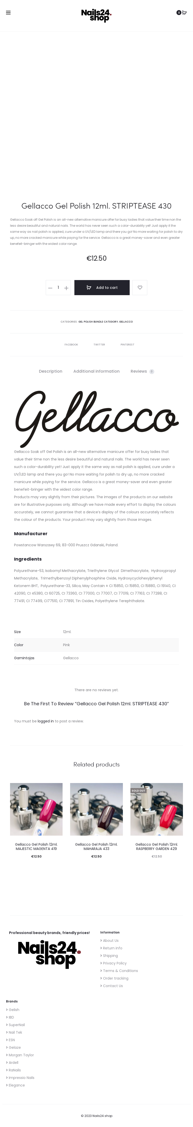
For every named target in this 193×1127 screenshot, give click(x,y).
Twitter (96, 344)
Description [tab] (50, 371)
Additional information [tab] (96, 371)
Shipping (109, 955)
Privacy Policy (113, 963)
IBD (10, 1017)
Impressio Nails (20, 1077)
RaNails (13, 1070)
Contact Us (111, 985)
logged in (46, 721)
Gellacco (126, 322)
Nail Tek (14, 1032)
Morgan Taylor (20, 1055)
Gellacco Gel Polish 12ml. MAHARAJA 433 (96, 846)
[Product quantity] (58, 287)
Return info (111, 948)
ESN (10, 1039)
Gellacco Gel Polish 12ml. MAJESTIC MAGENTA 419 (36, 846)
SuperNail (15, 1024)
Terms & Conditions (119, 970)
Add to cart (102, 287)
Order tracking (114, 978)
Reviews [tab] (142, 371)
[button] (50, 287)
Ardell (12, 1062)
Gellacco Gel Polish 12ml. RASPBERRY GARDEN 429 (156, 846)
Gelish (12, 1009)
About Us (109, 940)
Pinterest (124, 344)
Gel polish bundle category (98, 322)
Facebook (69, 344)
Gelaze (13, 1047)
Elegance (15, 1085)
